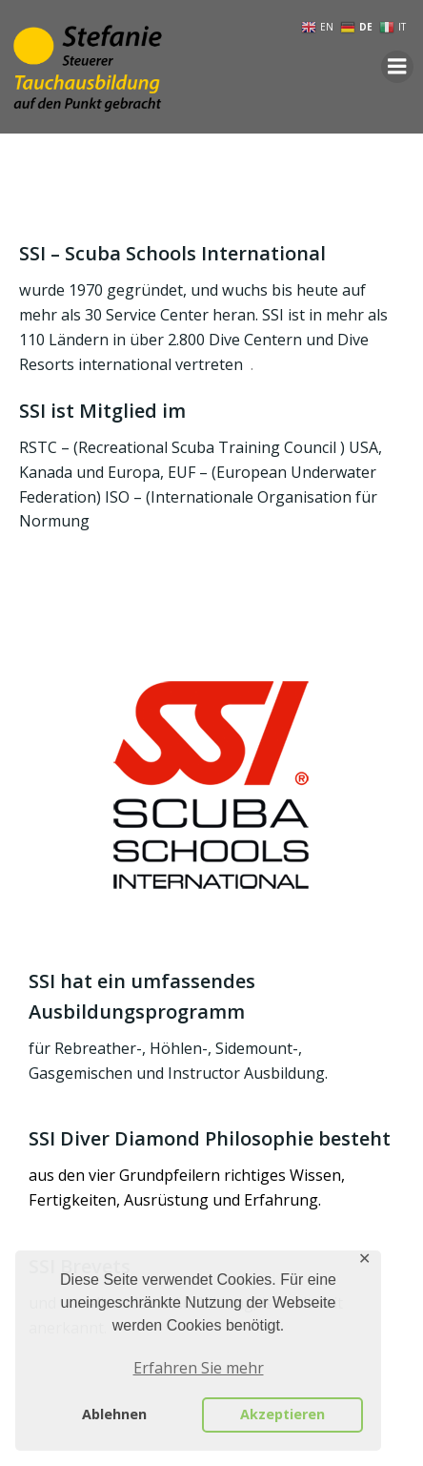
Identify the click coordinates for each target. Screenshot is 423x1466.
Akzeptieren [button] (282, 1414)
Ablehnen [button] (114, 1414)
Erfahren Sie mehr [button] (198, 1367)
